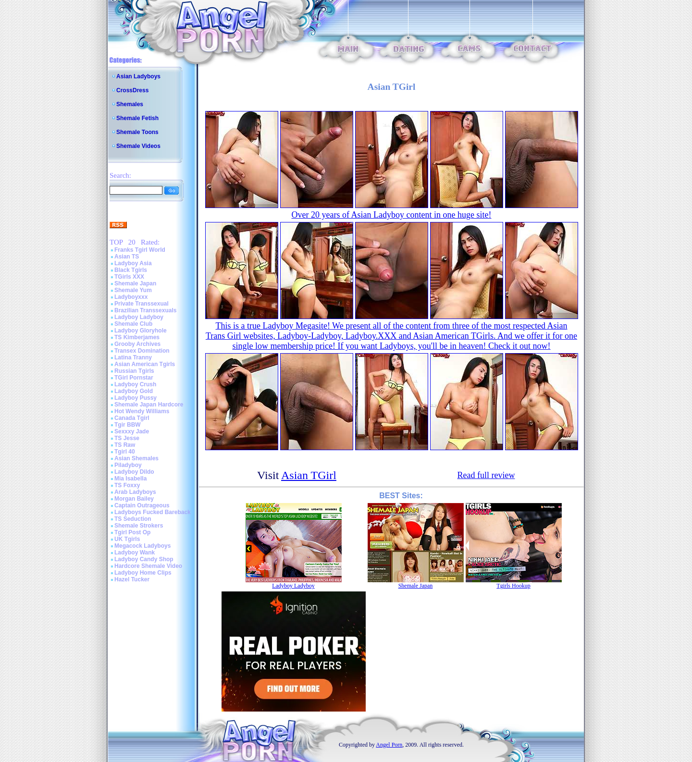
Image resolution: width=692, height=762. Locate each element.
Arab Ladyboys (135, 492)
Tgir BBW (127, 424)
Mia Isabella (130, 478)
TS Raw (124, 445)
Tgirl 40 (124, 451)
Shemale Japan (135, 283)
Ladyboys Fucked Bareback (152, 512)
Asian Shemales (136, 458)
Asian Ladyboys (138, 76)
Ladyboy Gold (133, 391)
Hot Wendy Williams (141, 411)
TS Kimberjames (137, 337)
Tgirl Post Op (132, 532)
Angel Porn (389, 744)
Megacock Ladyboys (142, 545)
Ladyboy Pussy (135, 397)
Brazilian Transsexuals (145, 310)
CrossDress (132, 90)
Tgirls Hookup (513, 585)
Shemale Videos (138, 146)
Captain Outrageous (142, 505)
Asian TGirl (308, 475)
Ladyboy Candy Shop (143, 559)
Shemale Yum (133, 290)
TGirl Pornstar (133, 377)
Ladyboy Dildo (134, 471)
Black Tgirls (130, 270)
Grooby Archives (137, 344)
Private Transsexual (141, 303)
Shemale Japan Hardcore (148, 404)
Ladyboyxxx (131, 297)
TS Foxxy (127, 485)
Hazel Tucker (131, 579)
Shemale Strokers (138, 525)
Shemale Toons (137, 132)
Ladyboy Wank (134, 552)
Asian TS (126, 256)
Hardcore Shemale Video (148, 566)
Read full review (486, 475)
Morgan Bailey (134, 498)
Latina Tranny (133, 357)
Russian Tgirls (134, 371)
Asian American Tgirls (144, 364)
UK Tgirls (127, 539)
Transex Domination (142, 350)
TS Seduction (132, 519)
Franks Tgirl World (139, 249)
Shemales (129, 104)
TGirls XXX (129, 276)
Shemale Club (133, 323)
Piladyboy (128, 465)
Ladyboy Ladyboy (138, 317)
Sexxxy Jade (131, 431)
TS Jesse (126, 438)
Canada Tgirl (131, 418)
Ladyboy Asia (133, 263)
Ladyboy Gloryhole (140, 330)
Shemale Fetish (137, 118)
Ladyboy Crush (135, 384)
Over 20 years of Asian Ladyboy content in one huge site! (392, 215)
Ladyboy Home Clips (143, 572)
